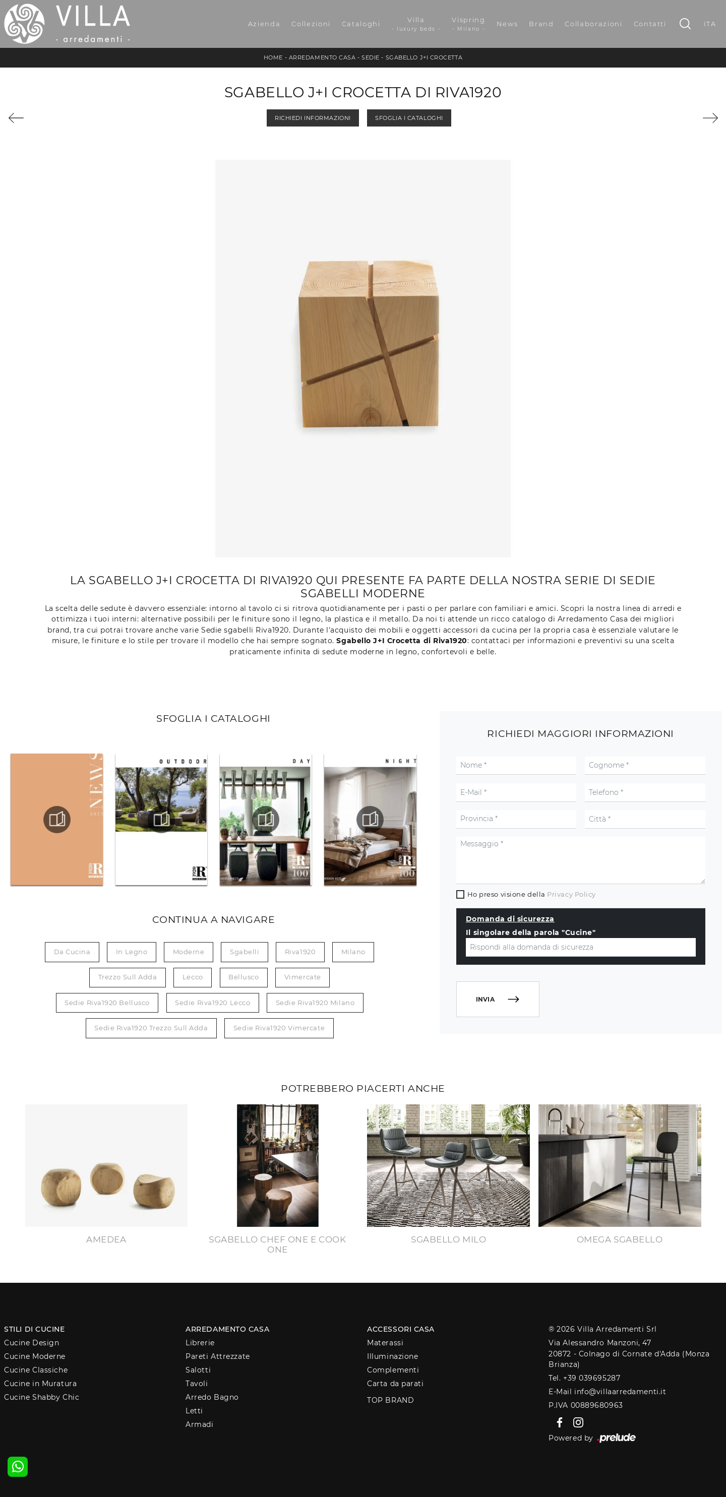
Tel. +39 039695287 (584, 1378)
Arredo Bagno (212, 1397)
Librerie (200, 1342)
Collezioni (311, 24)
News (507, 24)
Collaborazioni (593, 24)
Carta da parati (395, 1383)
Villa (416, 24)
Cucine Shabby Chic (41, 1397)
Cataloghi (361, 24)
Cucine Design (31, 1342)
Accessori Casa (401, 1329)
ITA (710, 24)
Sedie (370, 57)
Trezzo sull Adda (127, 977)
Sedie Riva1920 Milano (315, 1003)
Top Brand (390, 1400)
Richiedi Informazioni (313, 117)
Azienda (264, 24)
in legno (131, 952)
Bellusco (243, 977)
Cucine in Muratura (40, 1383)
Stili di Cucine (34, 1329)
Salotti (198, 1370)
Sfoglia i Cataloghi (409, 117)
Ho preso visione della (531, 894)
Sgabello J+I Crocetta (424, 57)
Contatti (650, 24)
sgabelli (244, 952)
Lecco (193, 977)
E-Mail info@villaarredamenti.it (607, 1391)
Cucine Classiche (36, 1370)
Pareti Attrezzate (218, 1356)
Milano (353, 952)
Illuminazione (392, 1356)
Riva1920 (300, 952)
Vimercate (302, 977)
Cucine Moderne (35, 1356)
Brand (541, 24)
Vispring (468, 24)
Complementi (393, 1370)
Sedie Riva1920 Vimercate (279, 1028)
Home (273, 57)
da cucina (72, 952)
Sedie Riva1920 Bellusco (107, 1003)
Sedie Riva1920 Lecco (212, 1003)
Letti (194, 1410)
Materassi (385, 1342)
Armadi (199, 1424)
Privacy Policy (571, 894)
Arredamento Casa (322, 57)
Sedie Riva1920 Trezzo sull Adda (151, 1028)
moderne (189, 952)
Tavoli (197, 1383)
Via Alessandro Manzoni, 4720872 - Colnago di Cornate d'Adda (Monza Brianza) (629, 1353)
